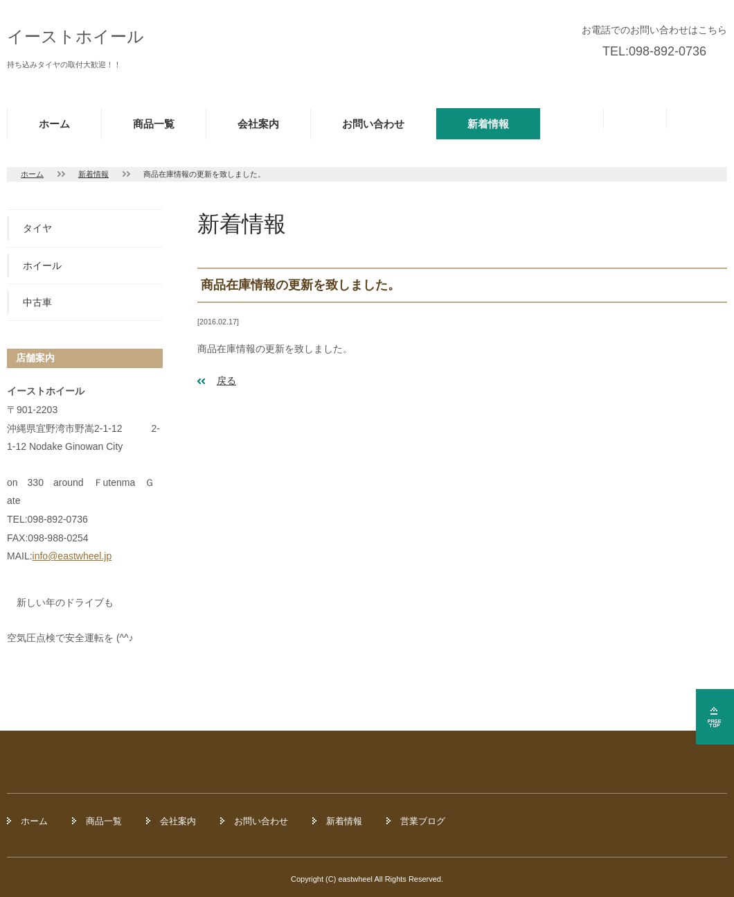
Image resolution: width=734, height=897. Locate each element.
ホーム (54, 124)
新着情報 (488, 124)
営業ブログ (422, 821)
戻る (226, 380)
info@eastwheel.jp (72, 555)
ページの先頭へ (715, 716)
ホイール (42, 265)
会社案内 (258, 124)
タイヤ (37, 228)
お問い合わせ (373, 124)
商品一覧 (153, 124)
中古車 (37, 302)
